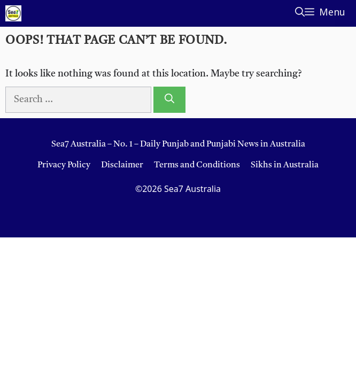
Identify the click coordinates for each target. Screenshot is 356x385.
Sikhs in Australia (285, 165)
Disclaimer (122, 165)
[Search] (169, 100)
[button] (300, 13)
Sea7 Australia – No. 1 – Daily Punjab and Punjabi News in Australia (178, 144)
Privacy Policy (63, 165)
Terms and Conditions (197, 165)
